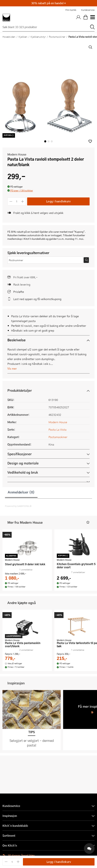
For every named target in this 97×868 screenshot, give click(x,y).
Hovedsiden (8, 36)
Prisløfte (18, 292)
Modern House (16, 154)
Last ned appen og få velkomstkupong (37, 299)
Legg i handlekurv (58, 201)
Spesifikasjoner (19, 453)
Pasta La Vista (57, 429)
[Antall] (16, 201)
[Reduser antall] (11, 201)
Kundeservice (88, 10)
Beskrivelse (16, 340)
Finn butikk (70, 10)
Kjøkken (23, 36)
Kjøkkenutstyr (38, 36)
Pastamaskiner (57, 36)
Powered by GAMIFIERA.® (18, 506)
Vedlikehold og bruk (22, 472)
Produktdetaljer (19, 390)
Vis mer (12, 368)
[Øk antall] (22, 201)
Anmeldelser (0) (21, 492)
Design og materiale (23, 463)
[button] (90, 141)
